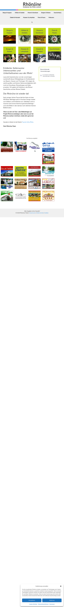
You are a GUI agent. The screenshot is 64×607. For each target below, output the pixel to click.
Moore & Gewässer (33, 13)
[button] (61, 586)
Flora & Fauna (41, 17)
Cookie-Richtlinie (33, 604)
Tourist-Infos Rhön (27, 122)
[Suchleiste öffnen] (32, 22)
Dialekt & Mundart (15, 17)
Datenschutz (39, 213)
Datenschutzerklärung (43, 604)
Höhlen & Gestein (19, 13)
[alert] (49, 75)
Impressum (52, 604)
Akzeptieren (32, 600)
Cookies (46, 213)
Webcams (51, 17)
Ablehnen (52, 600)
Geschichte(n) (57, 13)
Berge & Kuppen (7, 13)
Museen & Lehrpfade (29, 17)
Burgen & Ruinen (46, 13)
